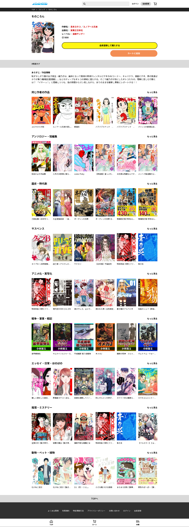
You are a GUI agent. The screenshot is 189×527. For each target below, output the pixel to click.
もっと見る (152, 92)
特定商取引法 (78, 511)
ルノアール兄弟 (90, 26)
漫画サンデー (79, 34)
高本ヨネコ (75, 26)
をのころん (52, 9)
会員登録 (146, 4)
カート (94, 525)
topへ (94, 498)
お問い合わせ (114, 511)
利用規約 (65, 511)
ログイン (135, 4)
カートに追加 (134, 53)
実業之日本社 (76, 30)
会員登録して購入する (109, 45)
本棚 (137, 525)
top (33, 9)
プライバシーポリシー (96, 511)
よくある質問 (53, 511)
